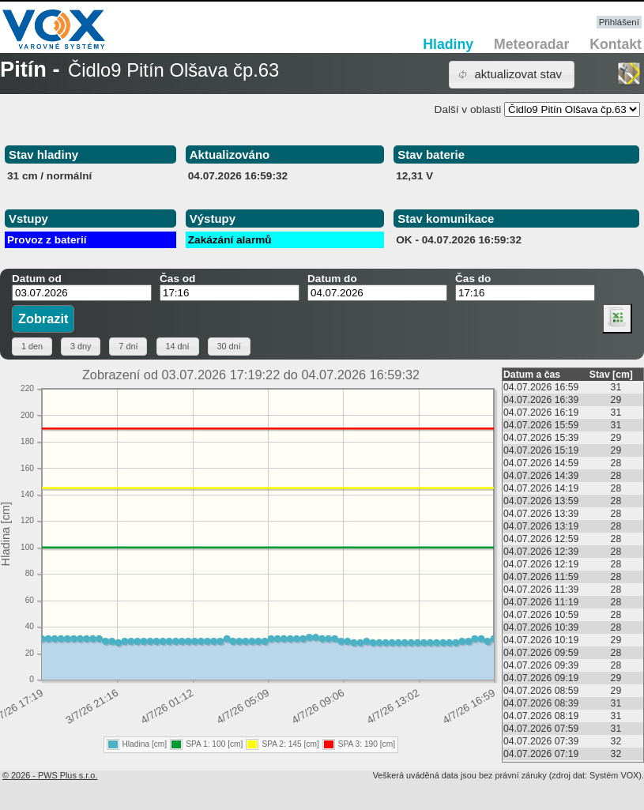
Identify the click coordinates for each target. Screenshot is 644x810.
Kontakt (615, 44)
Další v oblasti (468, 109)
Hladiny (448, 44)
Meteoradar (531, 44)
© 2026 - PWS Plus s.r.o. (49, 775)
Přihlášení (619, 22)
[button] (511, 75)
